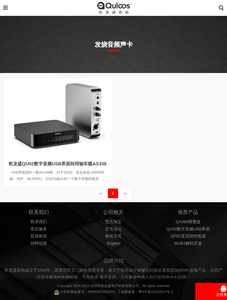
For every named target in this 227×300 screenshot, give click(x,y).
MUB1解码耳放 (188, 245)
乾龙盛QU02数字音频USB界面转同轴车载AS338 (57, 168)
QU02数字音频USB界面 (188, 231)
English (113, 245)
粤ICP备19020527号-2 (155, 292)
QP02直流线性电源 (187, 238)
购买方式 (113, 238)
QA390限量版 (188, 223)
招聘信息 (38, 245)
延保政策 (38, 238)
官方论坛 (113, 231)
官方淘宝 (113, 223)
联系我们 (38, 223)
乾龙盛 (106, 286)
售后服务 (38, 231)
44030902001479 (101, 292)
